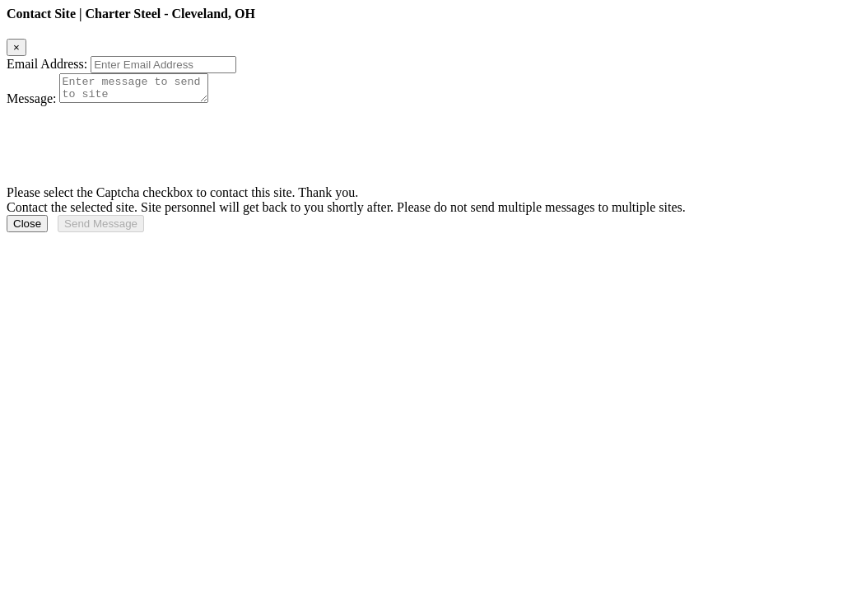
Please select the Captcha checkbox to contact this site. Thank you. (182, 197)
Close (27, 228)
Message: (31, 103)
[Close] (16, 47)
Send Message (100, 228)
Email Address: (47, 64)
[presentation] (132, 143)
